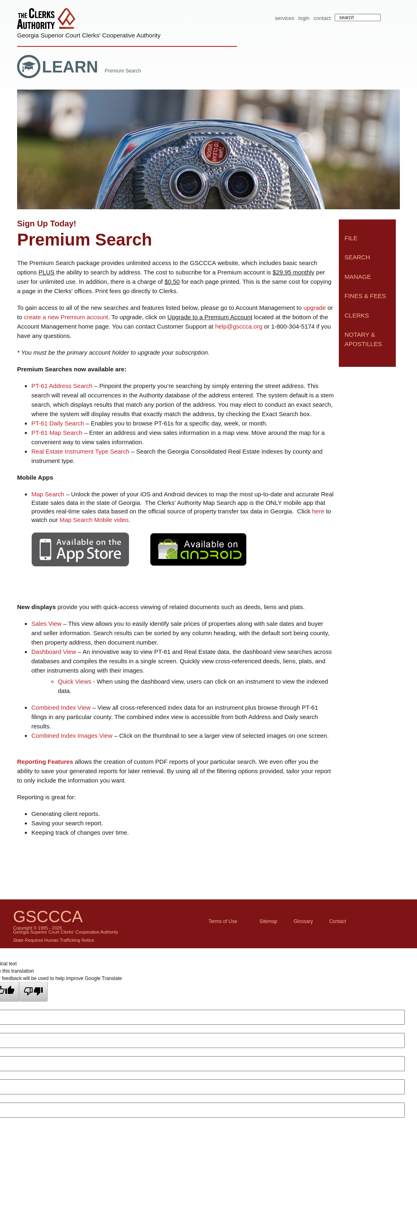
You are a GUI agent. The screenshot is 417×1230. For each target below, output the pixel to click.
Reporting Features (45, 761)
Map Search (47, 494)
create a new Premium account (66, 317)
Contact (322, 18)
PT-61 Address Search (61, 385)
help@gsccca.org (238, 326)
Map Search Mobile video (93, 519)
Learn (72, 67)
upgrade (314, 307)
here (318, 511)
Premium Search (123, 71)
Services (284, 18)
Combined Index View (61, 707)
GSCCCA (48, 916)
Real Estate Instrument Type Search (80, 451)
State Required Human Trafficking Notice (53, 940)
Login (303, 18)
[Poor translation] (33, 992)
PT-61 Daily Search (57, 423)
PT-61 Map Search (56, 432)
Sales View (46, 623)
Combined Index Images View (71, 735)
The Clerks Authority (48, 19)
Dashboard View (53, 651)
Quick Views (74, 681)
